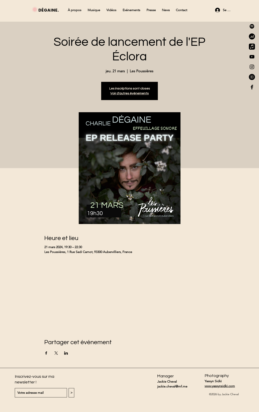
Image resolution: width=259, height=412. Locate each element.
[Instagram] (252, 67)
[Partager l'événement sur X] (56, 353)
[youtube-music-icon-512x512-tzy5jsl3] (252, 77)
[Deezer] (252, 36)
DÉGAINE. (48, 10)
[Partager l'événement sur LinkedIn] (66, 353)
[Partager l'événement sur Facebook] (46, 353)
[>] (71, 392)
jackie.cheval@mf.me (172, 386)
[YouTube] (252, 57)
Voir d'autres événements (129, 93)
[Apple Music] (252, 47)
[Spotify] (252, 26)
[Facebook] (252, 87)
